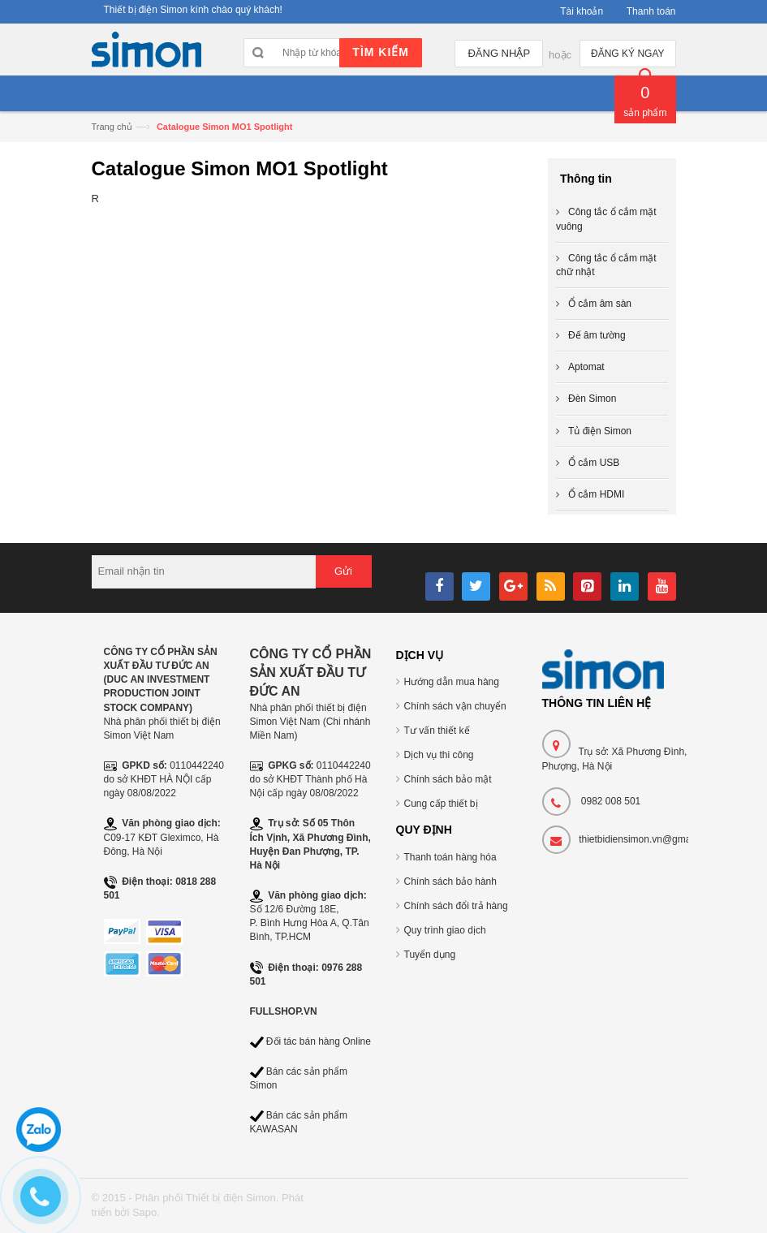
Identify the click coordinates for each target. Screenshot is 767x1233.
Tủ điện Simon (599, 431)
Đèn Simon (592, 398)
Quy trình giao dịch (445, 930)
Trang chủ (112, 126)
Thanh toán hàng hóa (450, 857)
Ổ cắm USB (593, 462)
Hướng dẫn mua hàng (451, 682)
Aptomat (586, 367)
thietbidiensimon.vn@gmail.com (648, 839)
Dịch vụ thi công (439, 755)
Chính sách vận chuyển (455, 706)
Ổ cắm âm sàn (599, 303)
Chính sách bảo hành (450, 881)
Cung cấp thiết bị (441, 803)
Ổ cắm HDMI (596, 494)
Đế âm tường (597, 335)
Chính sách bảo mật (448, 779)
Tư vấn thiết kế (437, 730)
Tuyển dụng (430, 954)
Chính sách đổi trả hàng (456, 906)
